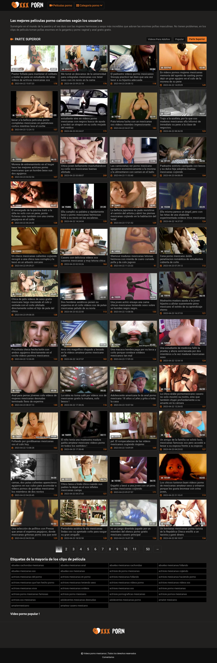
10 (125, 549)
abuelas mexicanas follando (173, 565)
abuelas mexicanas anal (73, 565)
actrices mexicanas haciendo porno (177, 576)
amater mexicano (168, 600)
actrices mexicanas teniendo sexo (78, 582)
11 (134, 549)
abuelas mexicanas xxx (23, 571)
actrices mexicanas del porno (26, 576)
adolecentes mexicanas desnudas (78, 600)
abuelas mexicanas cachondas (126, 565)
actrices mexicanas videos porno (127, 582)
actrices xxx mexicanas (23, 600)
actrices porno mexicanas (172, 588)
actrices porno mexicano (73, 594)
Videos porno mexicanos (95, 653)
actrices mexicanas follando (124, 576)
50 (148, 549)
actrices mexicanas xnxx (24, 588)
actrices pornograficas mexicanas (127, 594)
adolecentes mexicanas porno (125, 600)
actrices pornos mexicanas (173, 594)
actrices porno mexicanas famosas (29, 594)
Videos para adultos (159, 39)
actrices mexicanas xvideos (75, 588)
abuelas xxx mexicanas (73, 571)
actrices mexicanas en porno (76, 576)
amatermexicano (20, 605)
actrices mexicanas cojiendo (173, 571)
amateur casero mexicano (74, 605)
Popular (179, 39)
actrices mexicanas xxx (122, 588)
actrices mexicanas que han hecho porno (32, 582)
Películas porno (61, 5)
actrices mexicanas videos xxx (174, 582)
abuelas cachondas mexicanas (27, 565)
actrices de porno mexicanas (125, 571)
